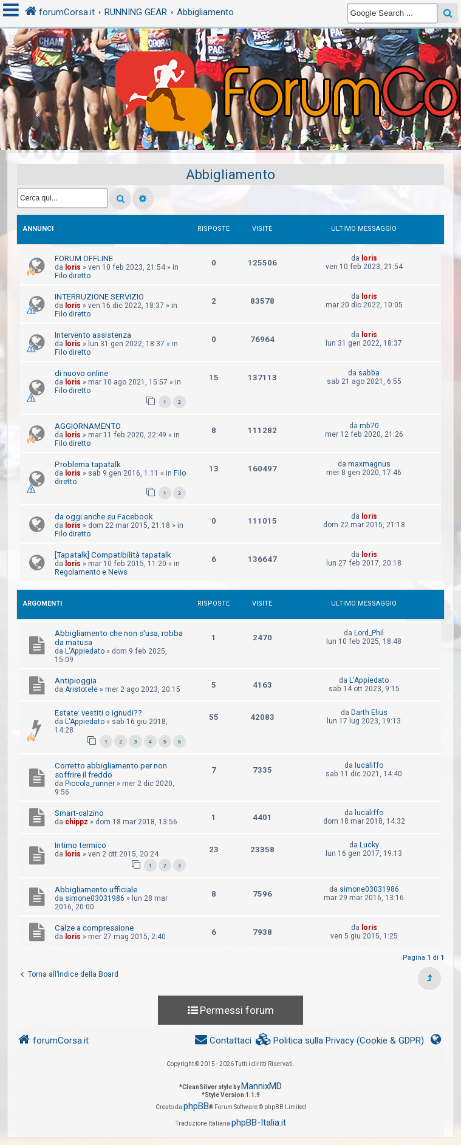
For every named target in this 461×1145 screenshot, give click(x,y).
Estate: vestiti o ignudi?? (98, 712)
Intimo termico (80, 845)
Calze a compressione (94, 927)
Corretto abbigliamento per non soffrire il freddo (111, 770)
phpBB (196, 1106)
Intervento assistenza (93, 335)
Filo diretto (72, 276)
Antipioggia (76, 680)
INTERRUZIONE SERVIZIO (99, 296)
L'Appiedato (84, 651)
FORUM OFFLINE (84, 258)
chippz (76, 822)
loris (73, 267)
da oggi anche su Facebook (104, 516)
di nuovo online (81, 373)
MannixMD (261, 1086)
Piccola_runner (90, 783)
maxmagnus (369, 464)
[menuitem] (340, 1041)
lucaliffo (369, 765)
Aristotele (81, 689)
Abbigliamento (230, 174)
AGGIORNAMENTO (88, 426)
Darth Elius (369, 712)
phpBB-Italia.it (258, 1122)
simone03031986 (95, 898)
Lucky (369, 845)
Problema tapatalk (88, 464)
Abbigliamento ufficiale (96, 889)
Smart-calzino (79, 813)
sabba (369, 373)
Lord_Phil (369, 633)
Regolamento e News (91, 572)
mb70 (369, 426)
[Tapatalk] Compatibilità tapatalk (113, 554)
